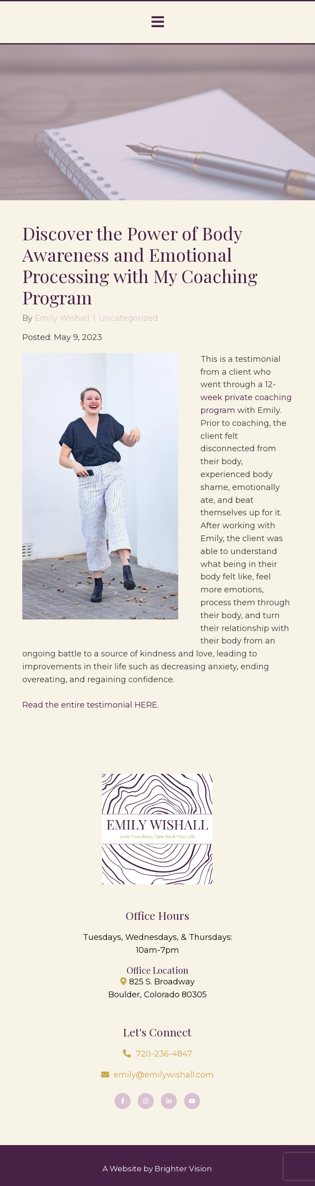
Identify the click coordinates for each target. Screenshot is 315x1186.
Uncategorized (128, 318)
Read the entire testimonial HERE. (90, 705)
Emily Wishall (62, 318)
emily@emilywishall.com (164, 1075)
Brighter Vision (183, 1168)
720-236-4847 (164, 1054)
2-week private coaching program (246, 397)
